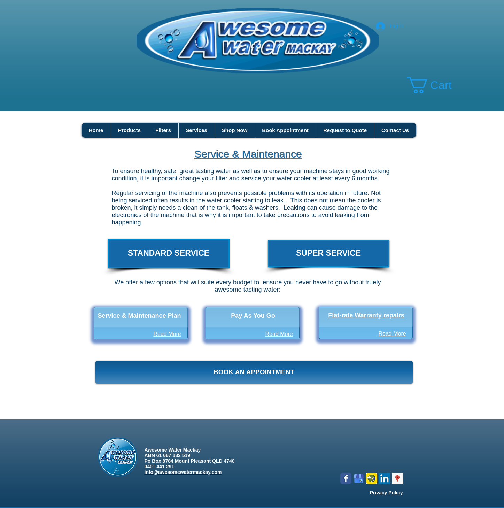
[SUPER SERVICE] (328, 253)
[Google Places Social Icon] (397, 478)
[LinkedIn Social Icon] (384, 478)
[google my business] (358, 478)
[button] (438, 85)
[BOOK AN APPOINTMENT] (254, 372)
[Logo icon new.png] (371, 478)
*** (247, 407)
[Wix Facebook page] (345, 478)
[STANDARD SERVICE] (169, 253)
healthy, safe (157, 171)
